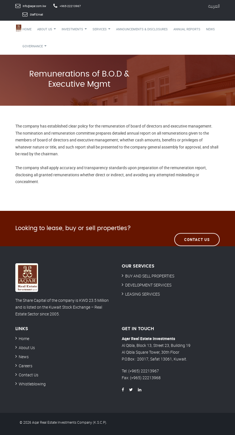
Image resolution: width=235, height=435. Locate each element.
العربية (214, 6)
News (210, 29)
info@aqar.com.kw (34, 6)
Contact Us (197, 228)
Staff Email (36, 14)
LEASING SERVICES (142, 294)
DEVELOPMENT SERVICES (148, 285)
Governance (34, 46)
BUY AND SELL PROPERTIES (149, 276)
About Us (46, 29)
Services (101, 29)
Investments (74, 29)
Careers (25, 365)
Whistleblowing (32, 384)
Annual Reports (186, 29)
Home (27, 29)
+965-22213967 (70, 6)
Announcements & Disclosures (142, 29)
